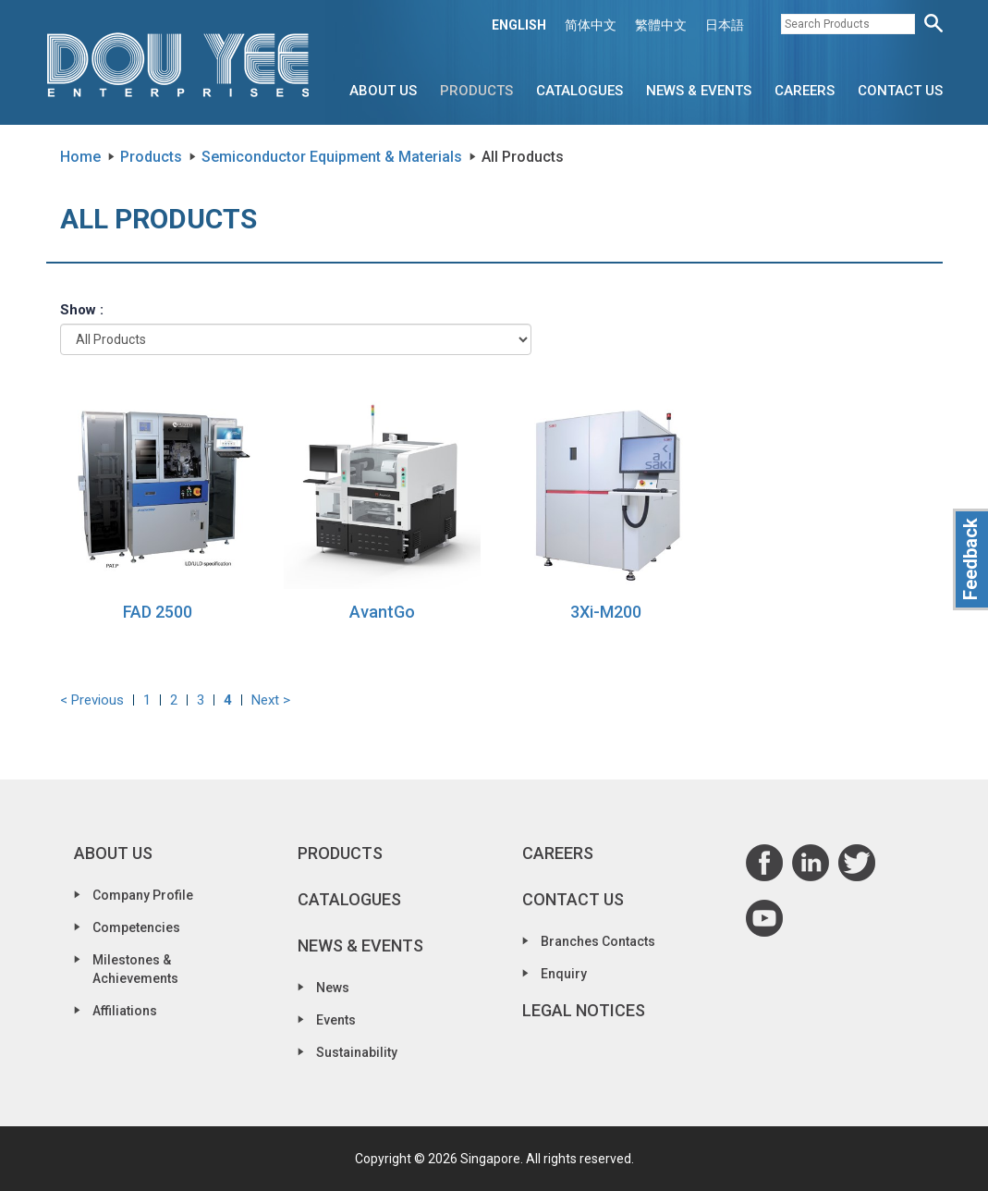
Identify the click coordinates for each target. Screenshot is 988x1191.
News (332, 987)
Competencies (136, 927)
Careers (805, 90)
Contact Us (900, 90)
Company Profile (142, 895)
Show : (82, 309)
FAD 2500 (157, 611)
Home (80, 157)
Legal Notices (583, 1010)
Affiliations (124, 1010)
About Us (383, 90)
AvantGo (382, 611)
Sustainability (356, 1052)
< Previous (92, 700)
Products (476, 90)
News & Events (698, 90)
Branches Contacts (598, 941)
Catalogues (579, 90)
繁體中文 (661, 25)
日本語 (724, 25)
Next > (270, 700)
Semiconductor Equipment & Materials (331, 157)
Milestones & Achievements (135, 969)
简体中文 (590, 25)
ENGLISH (519, 25)
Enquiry (564, 973)
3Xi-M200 (605, 611)
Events (336, 1020)
